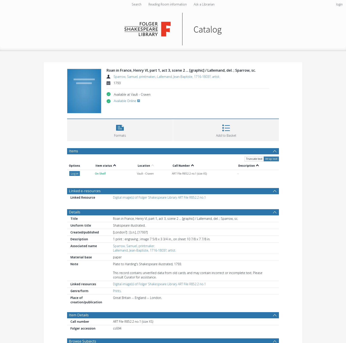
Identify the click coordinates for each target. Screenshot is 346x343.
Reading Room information (168, 4)
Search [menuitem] (136, 4)
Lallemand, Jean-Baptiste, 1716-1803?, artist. (188, 77)
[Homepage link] (173, 28)
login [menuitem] (339, 4)
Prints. (117, 291)
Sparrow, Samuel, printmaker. (135, 77)
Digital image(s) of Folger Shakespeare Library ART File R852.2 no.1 (159, 197)
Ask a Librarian (204, 4)
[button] (120, 129)
